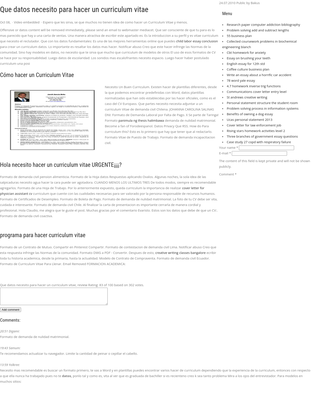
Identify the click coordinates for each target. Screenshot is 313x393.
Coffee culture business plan (248, 69)
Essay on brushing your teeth (248, 58)
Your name (228, 147)
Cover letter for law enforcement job (254, 125)
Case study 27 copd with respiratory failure (259, 142)
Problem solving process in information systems (262, 108)
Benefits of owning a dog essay (250, 114)
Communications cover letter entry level (256, 91)
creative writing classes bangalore (180, 252)
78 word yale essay (241, 80)
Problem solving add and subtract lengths (258, 30)
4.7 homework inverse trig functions (254, 86)
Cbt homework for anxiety (246, 52)
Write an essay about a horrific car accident (259, 75)
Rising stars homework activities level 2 (256, 131)
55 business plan (239, 36)
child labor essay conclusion (197, 41)
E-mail (225, 153)
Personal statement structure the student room (262, 103)
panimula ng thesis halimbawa (141, 120)
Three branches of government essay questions (262, 136)
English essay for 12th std (246, 63)
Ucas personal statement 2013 (249, 119)
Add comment (10, 313)
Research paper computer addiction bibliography (263, 24)
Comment (228, 174)
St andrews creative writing (247, 97)
